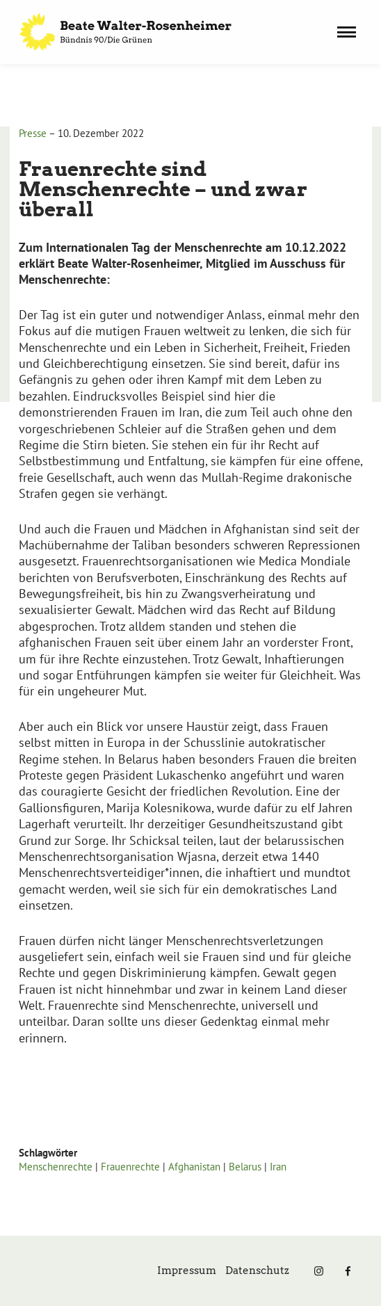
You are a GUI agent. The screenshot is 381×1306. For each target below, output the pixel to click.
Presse (33, 133)
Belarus (245, 1166)
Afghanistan (194, 1166)
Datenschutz (257, 1270)
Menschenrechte (55, 1166)
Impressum (186, 1270)
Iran (278, 1166)
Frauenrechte (130, 1166)
